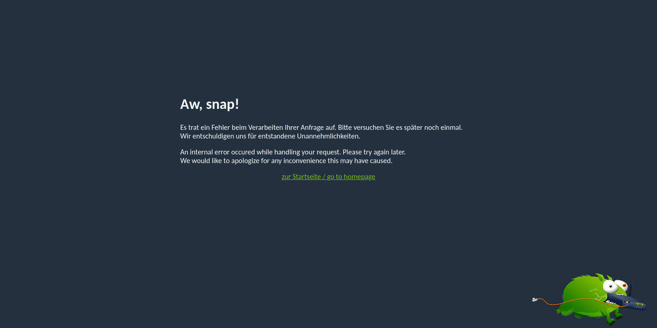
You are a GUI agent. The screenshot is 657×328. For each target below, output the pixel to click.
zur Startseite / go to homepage (328, 176)
